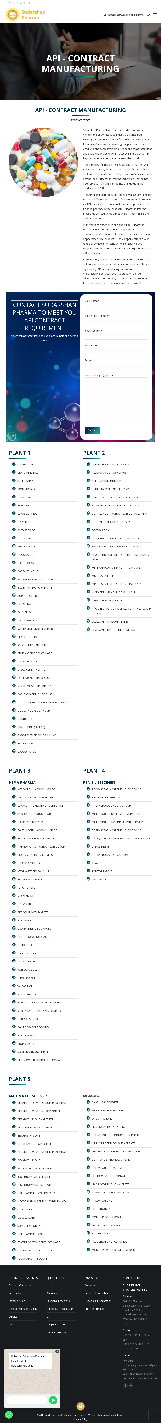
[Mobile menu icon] (155, 15)
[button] (57, 1351)
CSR (49, 1316)
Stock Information (95, 1308)
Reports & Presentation (98, 1301)
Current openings (56, 1332)
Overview (90, 1285)
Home (50, 1285)
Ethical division (17, 1301)
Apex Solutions (116, 1415)
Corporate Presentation (60, 1308)
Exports (13, 1316)
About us (52, 1293)
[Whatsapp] (9, 1415)
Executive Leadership (58, 1301)
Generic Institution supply (23, 1308)
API (11, 1324)
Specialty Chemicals (20, 1285)
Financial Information (97, 1293)
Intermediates (16, 1293)
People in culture (56, 1324)
